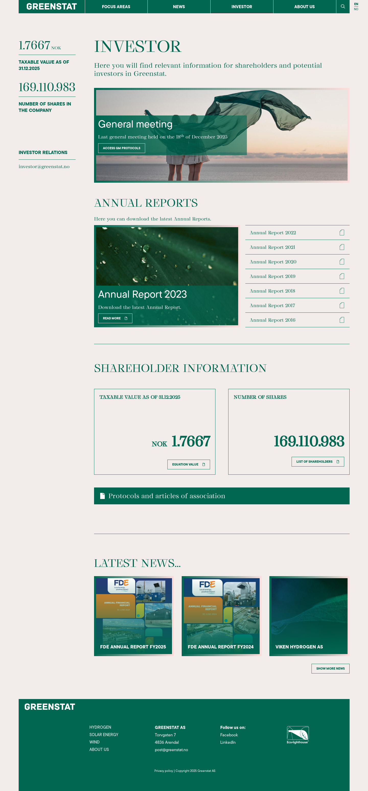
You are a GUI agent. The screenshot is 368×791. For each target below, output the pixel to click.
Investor (242, 7)
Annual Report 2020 (273, 262)
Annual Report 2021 (272, 247)
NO (356, 9)
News (179, 7)
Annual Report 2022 (273, 232)
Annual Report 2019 (273, 276)
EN (356, 4)
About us (304, 7)
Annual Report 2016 (273, 320)
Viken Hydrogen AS (299, 646)
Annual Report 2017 (272, 305)
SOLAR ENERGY (103, 735)
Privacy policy (163, 771)
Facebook (229, 735)
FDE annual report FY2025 (133, 646)
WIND (94, 742)
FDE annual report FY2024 (221, 646)
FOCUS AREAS (116, 7)
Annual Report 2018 (272, 291)
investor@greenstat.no (44, 166)
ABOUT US (99, 749)
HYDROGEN (100, 727)
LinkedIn (228, 742)
